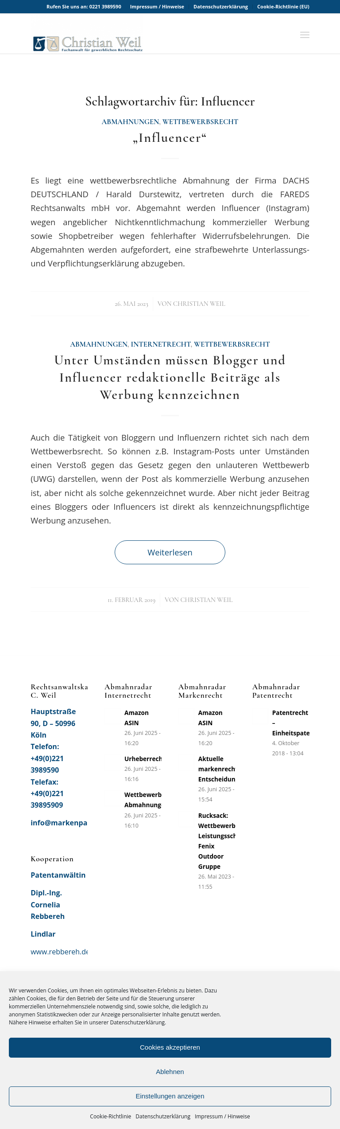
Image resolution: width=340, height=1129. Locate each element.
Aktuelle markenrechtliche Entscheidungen (225, 768)
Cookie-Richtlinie (110, 1116)
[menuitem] (157, 6)
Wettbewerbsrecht (200, 121)
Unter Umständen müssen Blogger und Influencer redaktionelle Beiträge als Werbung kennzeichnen (170, 377)
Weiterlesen (170, 552)
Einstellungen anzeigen (169, 1096)
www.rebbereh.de (60, 952)
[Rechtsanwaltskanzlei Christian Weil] (87, 34)
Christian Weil (199, 304)
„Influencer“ (170, 137)
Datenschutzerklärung (162, 1116)
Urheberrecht (144, 758)
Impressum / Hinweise (222, 1116)
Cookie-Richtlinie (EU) (283, 6)
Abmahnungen (130, 121)
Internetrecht (160, 344)
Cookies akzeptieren (170, 1047)
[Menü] (304, 34)
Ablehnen (170, 1071)
